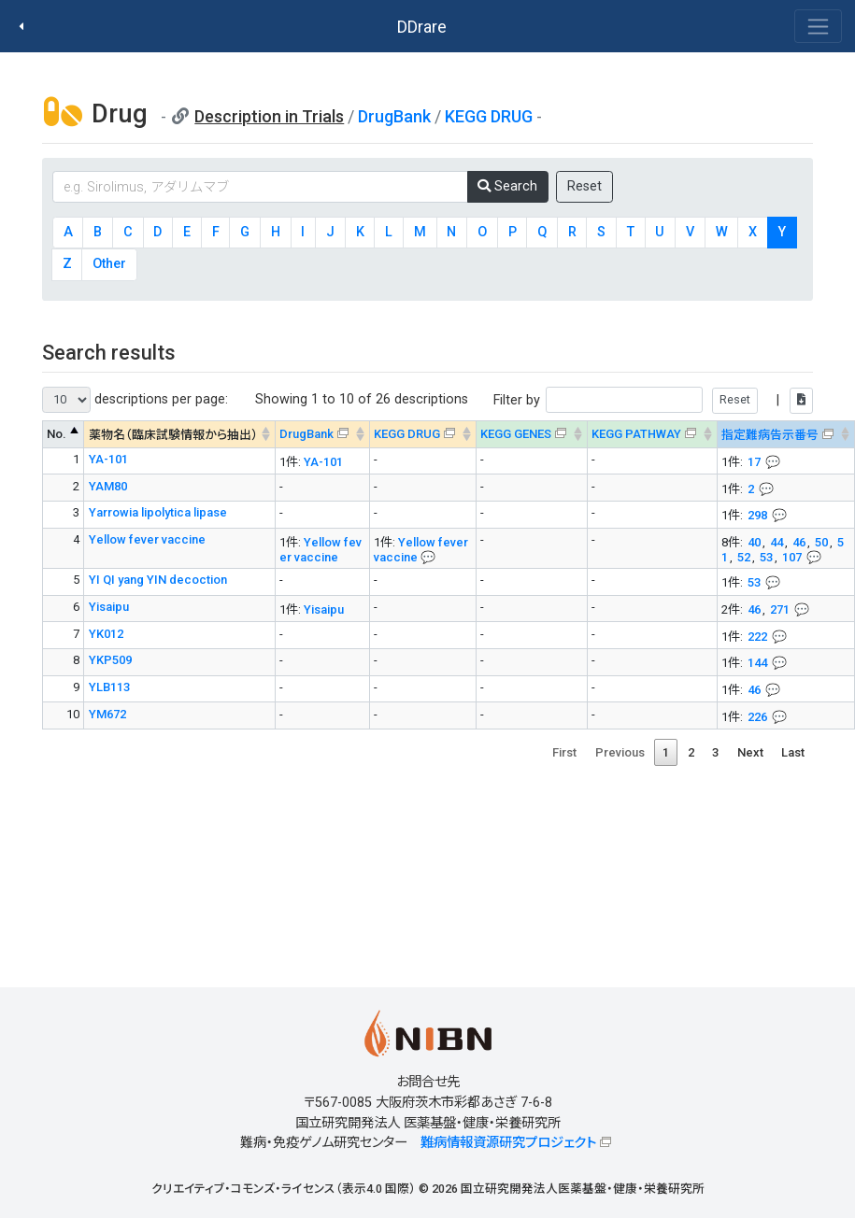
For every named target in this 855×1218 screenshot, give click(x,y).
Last (793, 752)
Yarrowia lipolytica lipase (158, 512)
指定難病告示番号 (770, 435)
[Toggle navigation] (818, 26)
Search (507, 186)
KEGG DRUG (489, 116)
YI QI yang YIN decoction (158, 580)
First (564, 752)
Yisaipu (109, 607)
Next (750, 752)
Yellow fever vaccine (147, 539)
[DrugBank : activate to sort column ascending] (322, 434)
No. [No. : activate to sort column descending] (56, 434)
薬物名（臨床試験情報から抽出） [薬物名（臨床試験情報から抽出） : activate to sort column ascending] (173, 435)
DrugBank (394, 116)
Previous (620, 752)
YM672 (107, 714)
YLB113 (109, 687)
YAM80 (108, 486)
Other (109, 264)
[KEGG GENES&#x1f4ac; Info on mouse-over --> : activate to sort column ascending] (531, 434)
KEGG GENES (515, 434)
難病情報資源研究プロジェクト (508, 1143)
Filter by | (653, 400)
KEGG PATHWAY (636, 434)
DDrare (422, 26)
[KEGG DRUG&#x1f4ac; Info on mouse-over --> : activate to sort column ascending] (422, 434)
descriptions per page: (135, 400)
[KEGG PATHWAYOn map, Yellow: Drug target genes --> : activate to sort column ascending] (652, 434)
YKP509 (110, 660)
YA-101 (108, 459)
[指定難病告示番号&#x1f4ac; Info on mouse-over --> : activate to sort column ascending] (785, 434)
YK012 (106, 634)
